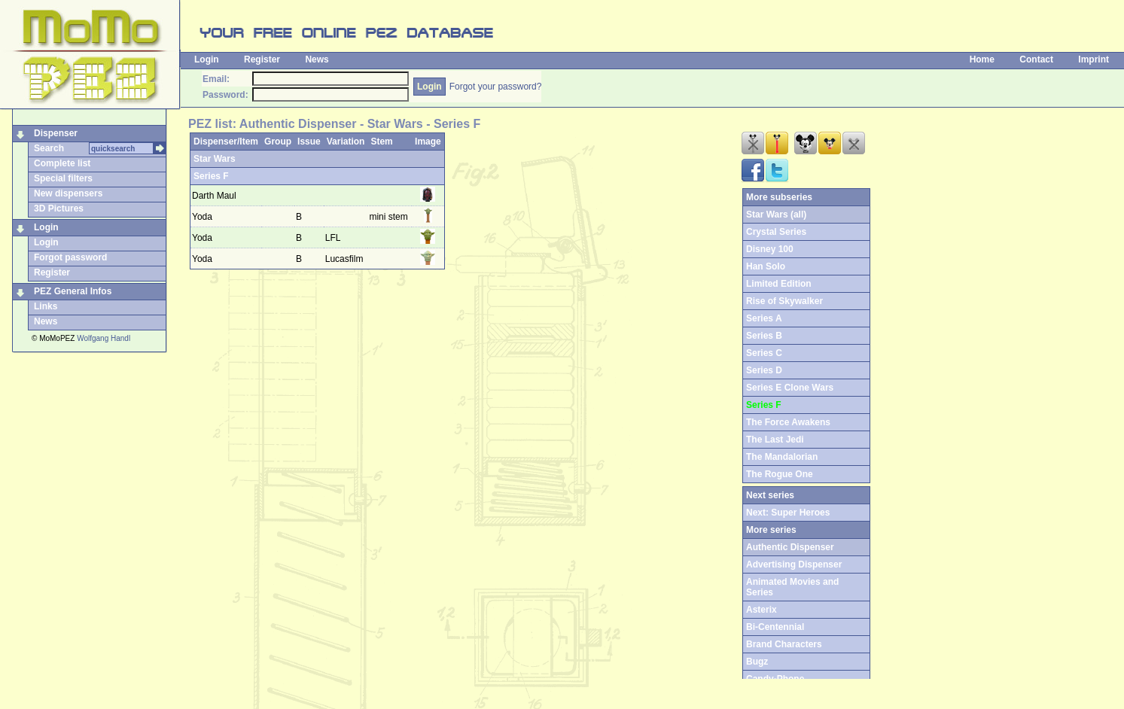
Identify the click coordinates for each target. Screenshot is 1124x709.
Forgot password (70, 257)
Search (49, 148)
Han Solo (765, 266)
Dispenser (56, 133)
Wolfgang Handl (103, 338)
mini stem (388, 216)
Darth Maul (214, 195)
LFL (334, 238)
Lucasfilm (345, 259)
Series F (211, 176)
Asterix (761, 609)
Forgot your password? (495, 86)
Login (206, 59)
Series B (764, 335)
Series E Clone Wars (789, 387)
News (316, 59)
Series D (764, 370)
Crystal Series (776, 232)
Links (45, 306)
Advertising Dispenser (794, 564)
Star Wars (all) (776, 214)
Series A (764, 318)
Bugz (757, 661)
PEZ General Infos (72, 291)
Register (262, 59)
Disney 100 (770, 249)
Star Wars (214, 159)
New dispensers (68, 193)
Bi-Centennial (775, 627)
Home (982, 59)
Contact (1036, 59)
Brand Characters (784, 644)
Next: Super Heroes (788, 512)
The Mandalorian (782, 457)
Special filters (63, 178)
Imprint (1093, 59)
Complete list (62, 163)
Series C (764, 353)
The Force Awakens (788, 422)
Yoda (202, 216)
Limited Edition (779, 283)
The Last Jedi (775, 439)
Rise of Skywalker (784, 301)
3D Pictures (59, 208)
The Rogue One (779, 474)
